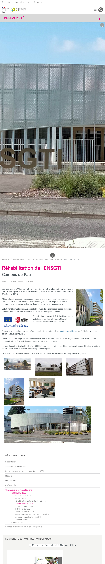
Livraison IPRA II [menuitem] (21, 519)
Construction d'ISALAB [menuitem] (24, 511)
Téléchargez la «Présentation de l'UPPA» (48, 545)
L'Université (6, 259)
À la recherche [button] (26, 2)
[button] (91, 18)
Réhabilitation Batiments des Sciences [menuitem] (31, 501)
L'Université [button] (14, 18)
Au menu (38, 2)
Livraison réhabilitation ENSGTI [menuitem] (28, 517)
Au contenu (13, 2)
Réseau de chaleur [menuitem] (23, 495)
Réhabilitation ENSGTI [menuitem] (24, 503)
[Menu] (95, 10)
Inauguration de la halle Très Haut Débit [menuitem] (32, 514)
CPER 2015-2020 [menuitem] (19, 493)
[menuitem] (52, 461)
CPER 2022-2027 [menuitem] (19, 522)
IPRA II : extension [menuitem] (22, 509)
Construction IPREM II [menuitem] (24, 506)
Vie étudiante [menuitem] (20, 498)
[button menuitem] (100, 9)
